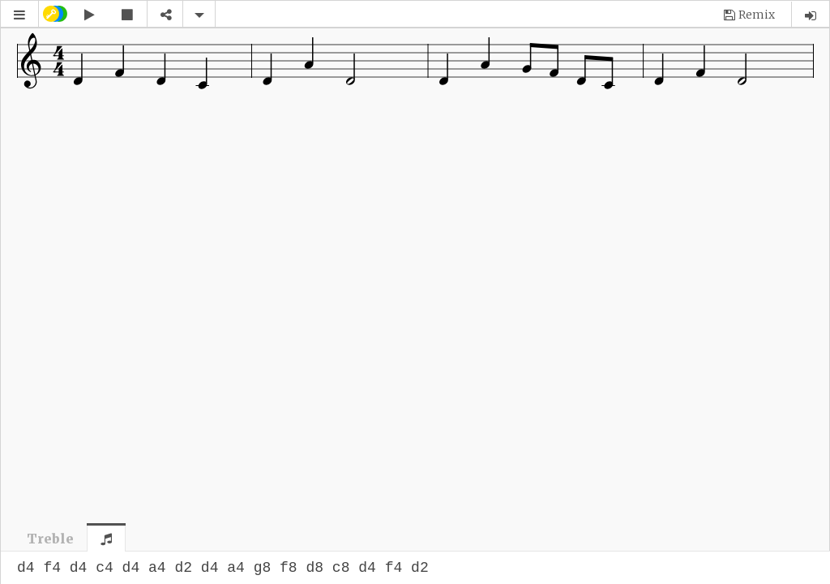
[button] (19, 15)
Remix (756, 14)
